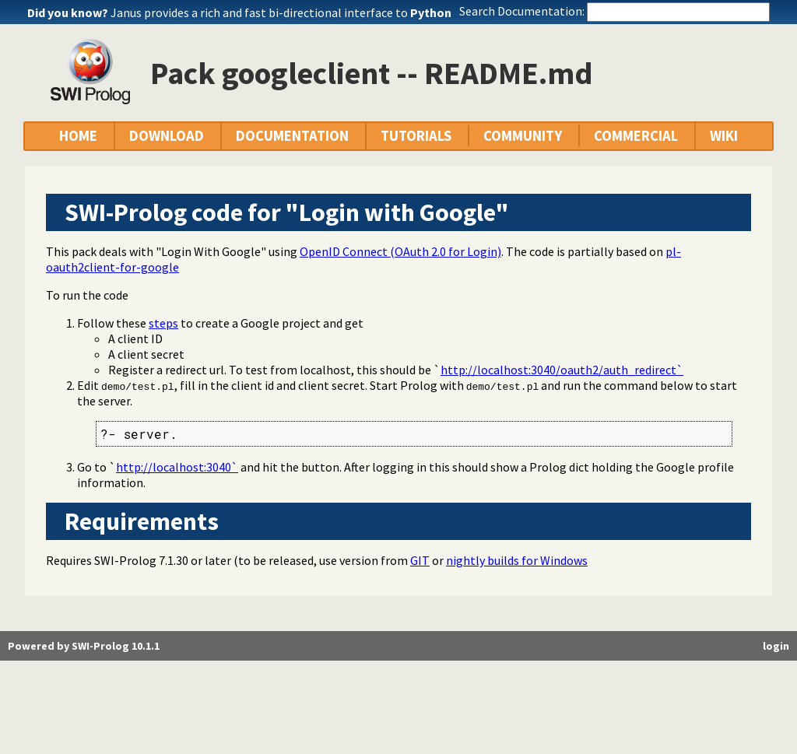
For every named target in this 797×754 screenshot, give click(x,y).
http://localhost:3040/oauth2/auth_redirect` (562, 369)
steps (163, 323)
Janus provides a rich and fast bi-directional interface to (281, 12)
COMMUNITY (522, 136)
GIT (420, 560)
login (776, 646)
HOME (78, 136)
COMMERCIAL (636, 136)
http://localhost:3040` (177, 467)
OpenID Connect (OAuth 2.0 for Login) (400, 251)
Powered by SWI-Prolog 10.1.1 (84, 646)
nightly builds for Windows (517, 560)
